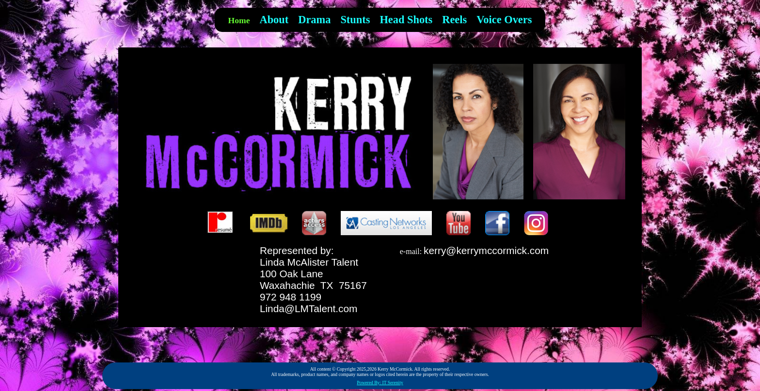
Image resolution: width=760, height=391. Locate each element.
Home (239, 20)
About (274, 20)
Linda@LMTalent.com (308, 308)
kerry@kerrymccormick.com (486, 250)
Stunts (355, 20)
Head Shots (406, 20)
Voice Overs (504, 20)
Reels (454, 20)
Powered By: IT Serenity (380, 382)
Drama (314, 20)
